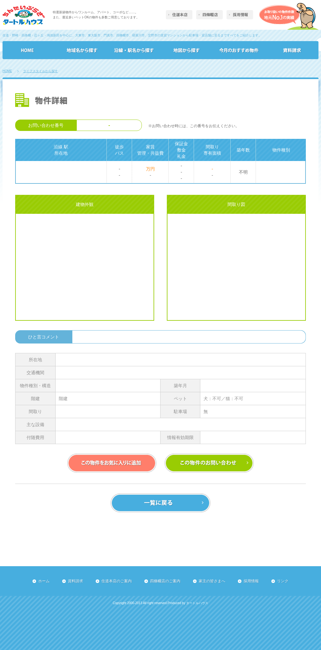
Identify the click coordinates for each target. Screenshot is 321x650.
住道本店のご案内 (116, 581)
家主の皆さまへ (212, 581)
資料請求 (75, 581)
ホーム (44, 581)
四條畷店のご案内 (165, 581)
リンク (282, 581)
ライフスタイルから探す (40, 71)
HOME (7, 71)
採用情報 (251, 581)
